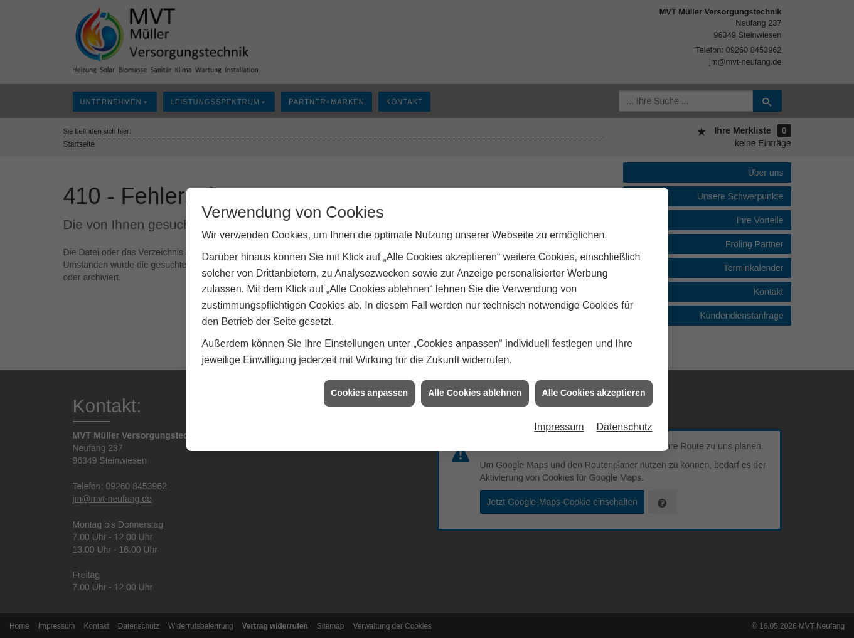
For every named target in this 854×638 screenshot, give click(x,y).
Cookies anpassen (369, 390)
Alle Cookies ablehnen (474, 390)
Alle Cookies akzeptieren (594, 390)
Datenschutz (625, 423)
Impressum (559, 423)
